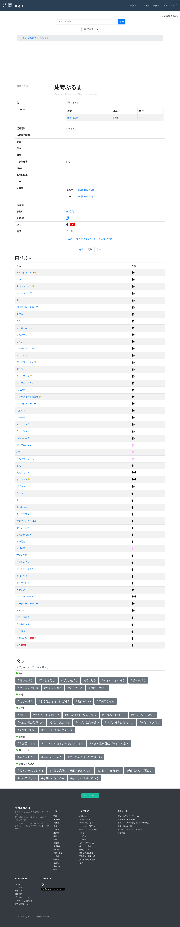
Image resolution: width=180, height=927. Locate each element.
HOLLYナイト (23, 390)
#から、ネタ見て (149, 722)
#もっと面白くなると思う (80, 715)
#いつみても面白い (113, 715)
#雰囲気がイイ (105, 701)
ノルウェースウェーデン (28, 383)
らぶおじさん (23, 624)
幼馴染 (56, 860)
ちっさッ (82, 836)
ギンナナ (21, 500)
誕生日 (56, 850)
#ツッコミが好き (28, 687)
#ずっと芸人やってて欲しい (85, 757)
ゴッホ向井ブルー (25, 514)
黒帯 (19, 321)
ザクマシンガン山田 (26, 521)
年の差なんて (84, 839)
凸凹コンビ (83, 816)
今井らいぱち (23, 638)
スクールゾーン (24, 355)
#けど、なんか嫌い (87, 722)
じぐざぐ (21, 341)
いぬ (19, 279)
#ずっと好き (75, 687)
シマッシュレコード (26, 348)
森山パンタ (22, 576)
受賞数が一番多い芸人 (88, 856)
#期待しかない (97, 687)
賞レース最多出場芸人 (88, 860)
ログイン (157, 5)
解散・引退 (57, 853)
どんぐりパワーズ (25, 458)
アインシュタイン (25, 272)
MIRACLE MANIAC (25, 596)
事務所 (56, 823)
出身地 (56, 829)
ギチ (19, 300)
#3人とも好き (69, 680)
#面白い (22, 715)
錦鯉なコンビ (84, 850)
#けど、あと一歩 (59, 722)
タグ (81, 863)
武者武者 (21, 410)
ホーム (17, 884)
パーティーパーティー (27, 603)
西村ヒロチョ (23, 562)
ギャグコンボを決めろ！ (127, 819)
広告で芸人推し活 (90, 795)
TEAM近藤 (22, 555)
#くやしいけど (27, 730)
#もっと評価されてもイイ (57, 730)
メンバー (57, 819)
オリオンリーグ (24, 293)
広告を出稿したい (22, 904)
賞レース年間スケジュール (128, 816)
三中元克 (21, 541)
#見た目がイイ (27, 743)
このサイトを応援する (24, 901)
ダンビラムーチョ (25, 362)
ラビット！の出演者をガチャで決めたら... (134, 823)
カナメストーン (24, 589)
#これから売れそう (109, 770)
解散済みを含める (170, 16)
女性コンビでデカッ (87, 826)
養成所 (56, 863)
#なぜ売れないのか (53, 778)
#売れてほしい (27, 778)
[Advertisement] (90, 62)
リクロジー (22, 631)
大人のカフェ (23, 472)
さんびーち (22, 334)
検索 (121, 22)
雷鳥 (19, 465)
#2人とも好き (47, 680)
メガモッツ (22, 417)
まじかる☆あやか (25, 569)
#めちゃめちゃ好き (113, 680)
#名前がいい (83, 701)
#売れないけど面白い (139, 770)
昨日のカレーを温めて (27, 307)
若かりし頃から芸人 (87, 843)
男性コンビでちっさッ (88, 829)
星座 (55, 836)
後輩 (99, 249)
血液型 (56, 833)
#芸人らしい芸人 (51, 757)
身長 (55, 839)
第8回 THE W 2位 (86, 190)
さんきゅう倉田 (24, 534)
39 (114, 118)
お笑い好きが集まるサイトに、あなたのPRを (90, 238)
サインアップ (170, 5)
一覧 (132, 5)
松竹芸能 (70, 211)
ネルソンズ (22, 479)
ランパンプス (23, 431)
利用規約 (18, 894)
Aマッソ (20, 452)
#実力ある (89, 680)
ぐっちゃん (22, 507)
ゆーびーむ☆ (23, 583)
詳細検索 (121, 833)
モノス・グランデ (25, 424)
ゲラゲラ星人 (23, 617)
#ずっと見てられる (142, 715)
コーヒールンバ (24, 327)
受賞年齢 (57, 846)
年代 (55, 826)
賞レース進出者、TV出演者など (130, 829)
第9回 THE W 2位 (86, 196)
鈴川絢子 (21, 548)
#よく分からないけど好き (54, 701)
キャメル (21, 610)
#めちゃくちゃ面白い (46, 715)
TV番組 (56, 856)
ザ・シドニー (23, 527)
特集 (55, 870)
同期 (90, 249)
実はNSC (56, 866)
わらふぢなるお (24, 438)
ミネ (19, 645)
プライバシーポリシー (24, 897)
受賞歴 (56, 843)
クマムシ (21, 314)
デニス (20, 369)
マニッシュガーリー (26, 403)
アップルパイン (24, 445)
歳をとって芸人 (85, 846)
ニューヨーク (23, 376)
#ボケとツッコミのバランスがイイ (62, 743)
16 (140, 118)
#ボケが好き (138, 680)
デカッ (82, 833)
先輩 (81, 249)
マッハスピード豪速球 (28, 396)
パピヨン (21, 486)
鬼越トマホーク (24, 286)
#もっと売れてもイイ (31, 770)
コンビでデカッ (85, 819)
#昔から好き (25, 680)
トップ (21, 38)
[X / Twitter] (43, 884)
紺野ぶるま (72, 118)
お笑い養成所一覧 (125, 826)
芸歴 (55, 816)
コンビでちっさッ (86, 823)
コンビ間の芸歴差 (86, 853)
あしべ (20, 493)
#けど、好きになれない (119, 722)
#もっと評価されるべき (84, 778)
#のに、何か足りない (31, 722)
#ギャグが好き (53, 687)
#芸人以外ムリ (27, 757)
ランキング (143, 5)
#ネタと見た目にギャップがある (109, 743)
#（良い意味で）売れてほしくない (70, 770)
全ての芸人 (32, 38)
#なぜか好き (25, 701)
